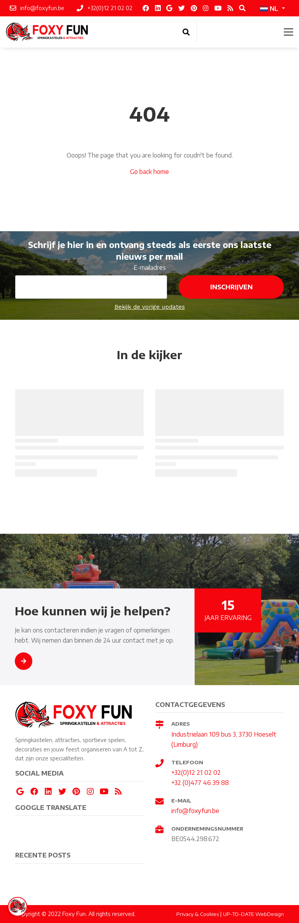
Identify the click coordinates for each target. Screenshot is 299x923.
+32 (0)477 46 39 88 (200, 782)
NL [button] (269, 8)
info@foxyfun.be (195, 810)
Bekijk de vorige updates (149, 306)
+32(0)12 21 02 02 (196, 772)
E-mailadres (150, 267)
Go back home (149, 171)
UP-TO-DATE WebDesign (253, 914)
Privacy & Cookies (197, 914)
